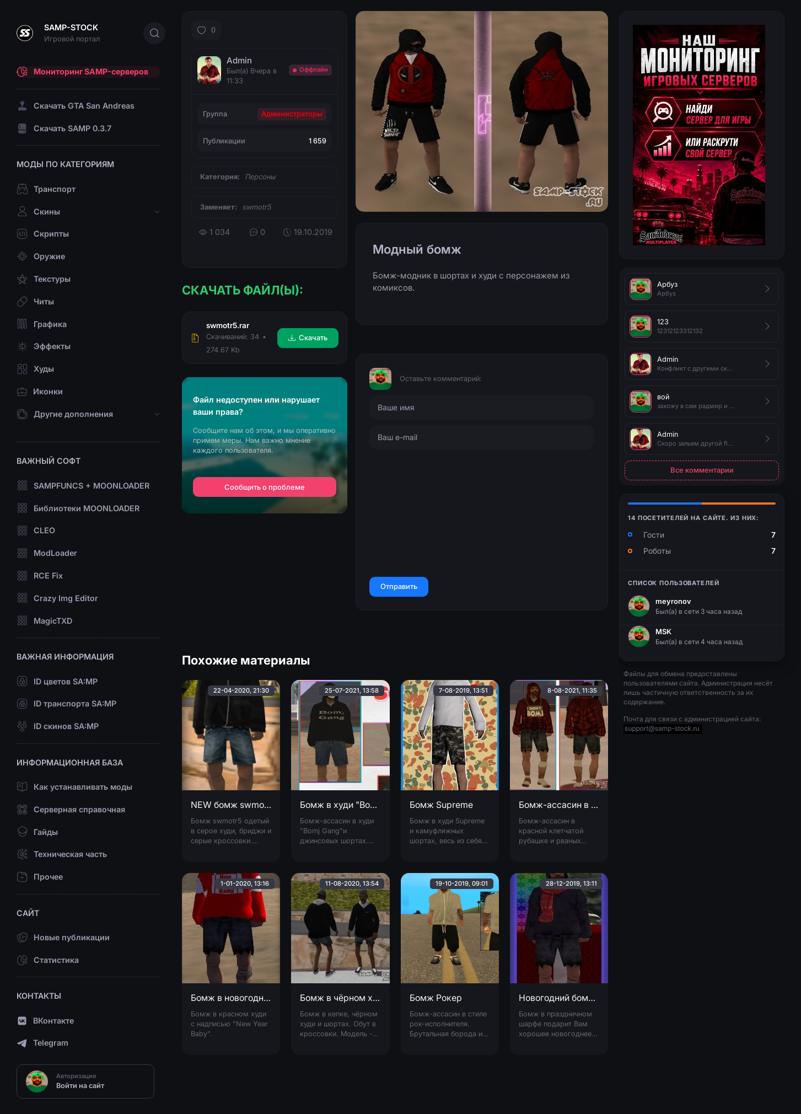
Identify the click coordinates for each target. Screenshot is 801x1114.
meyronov (673, 601)
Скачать (307, 337)
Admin (239, 60)
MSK (663, 631)
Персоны (260, 177)
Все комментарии (702, 469)
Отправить (398, 586)
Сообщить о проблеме (264, 487)
